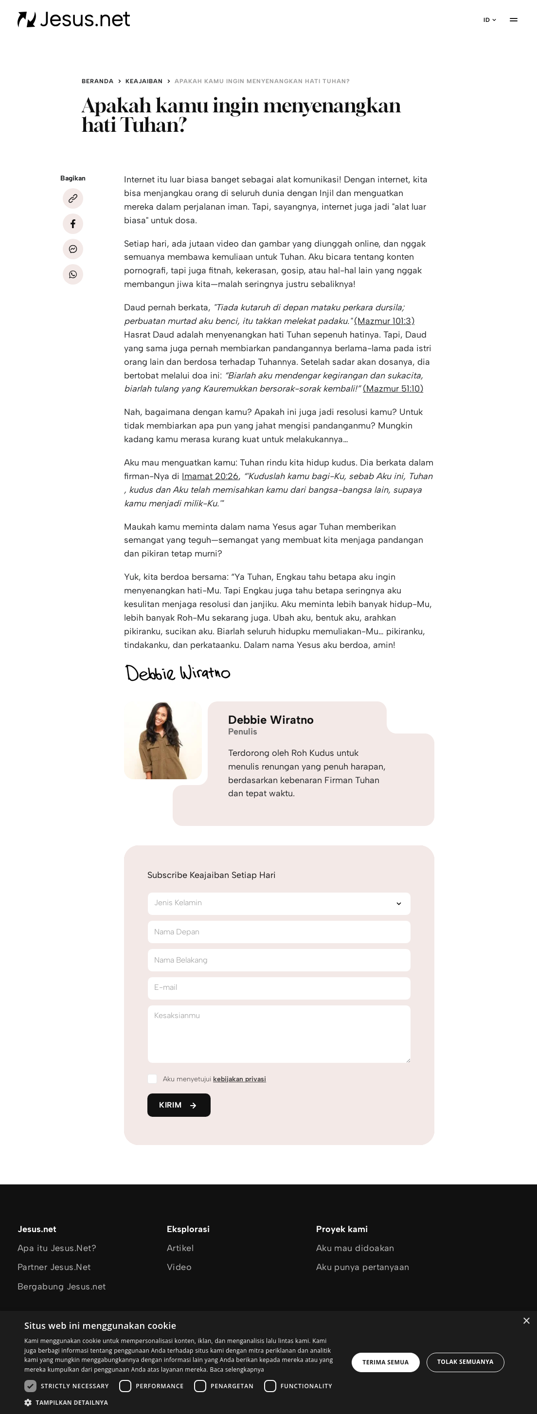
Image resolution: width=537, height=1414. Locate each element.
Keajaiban (144, 81)
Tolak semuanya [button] (465, 1362)
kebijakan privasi (239, 1079)
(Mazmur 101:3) (384, 321)
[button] (181, 1402)
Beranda (98, 81)
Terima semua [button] (385, 1362)
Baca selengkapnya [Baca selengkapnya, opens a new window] (237, 1369)
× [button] (526, 1321)
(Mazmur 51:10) (393, 388)
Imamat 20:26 (210, 476)
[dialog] (268, 1362)
